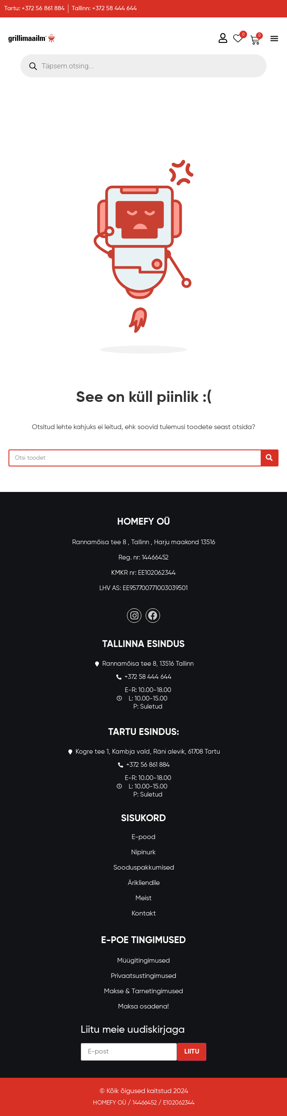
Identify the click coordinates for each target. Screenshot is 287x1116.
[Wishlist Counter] (236, 38)
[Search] (269, 458)
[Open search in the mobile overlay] (143, 66)
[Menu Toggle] (274, 38)
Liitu (191, 1051)
